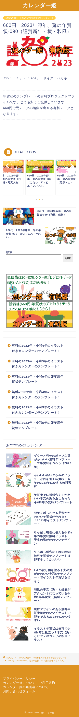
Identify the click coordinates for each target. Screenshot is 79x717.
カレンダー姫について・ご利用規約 (29, 682)
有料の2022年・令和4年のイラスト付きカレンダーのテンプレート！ (38, 348)
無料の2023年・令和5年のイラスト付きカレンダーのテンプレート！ (38, 410)
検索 (9, 252)
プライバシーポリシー (19, 678)
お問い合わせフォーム (19, 691)
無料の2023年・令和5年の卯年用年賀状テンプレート (38, 425)
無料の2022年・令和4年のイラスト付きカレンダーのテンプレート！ (38, 394)
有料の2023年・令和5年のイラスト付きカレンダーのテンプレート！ (38, 363)
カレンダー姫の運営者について (26, 687)
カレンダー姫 (39, 5)
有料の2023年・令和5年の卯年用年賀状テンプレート (29, 18)
